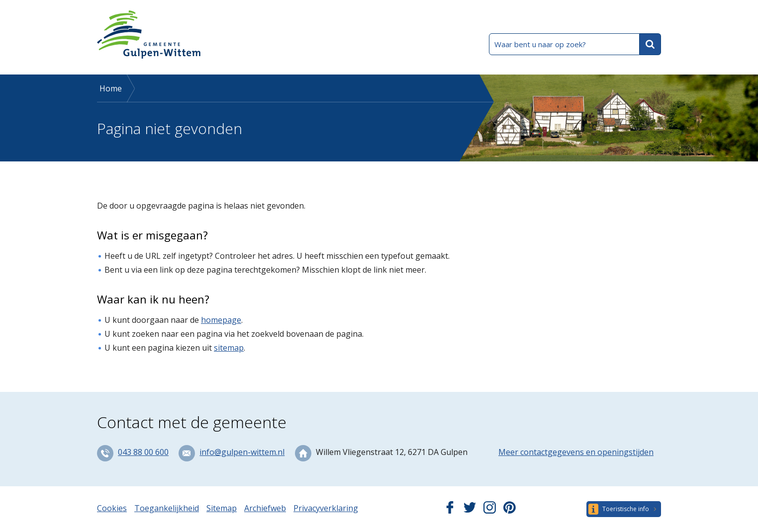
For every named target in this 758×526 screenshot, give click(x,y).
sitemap (229, 347)
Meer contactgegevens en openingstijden (576, 452)
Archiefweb (265, 508)
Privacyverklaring (325, 508)
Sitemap (221, 508)
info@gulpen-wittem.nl (241, 452)
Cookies (112, 508)
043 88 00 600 (143, 452)
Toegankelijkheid (166, 508)
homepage (221, 319)
